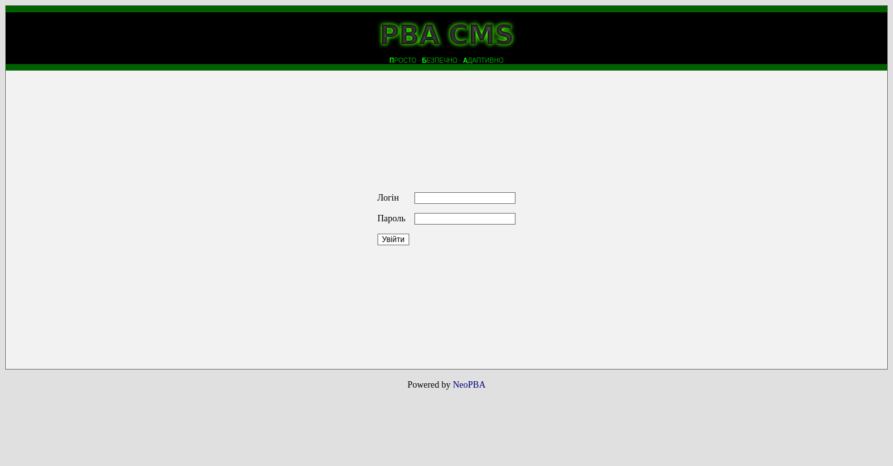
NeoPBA (469, 385)
